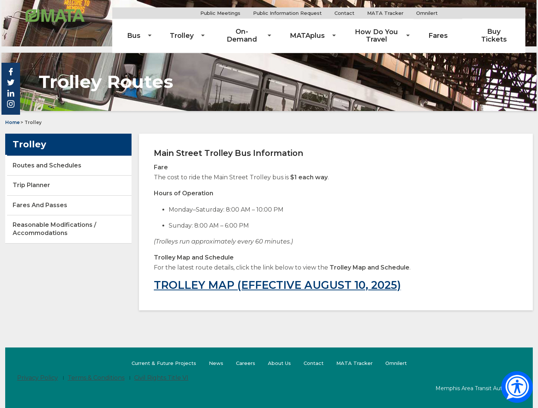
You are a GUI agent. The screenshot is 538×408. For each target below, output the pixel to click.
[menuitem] (170, 30)
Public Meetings (241, 13)
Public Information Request (308, 13)
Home (12, 115)
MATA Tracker (406, 13)
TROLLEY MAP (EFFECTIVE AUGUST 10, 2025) (277, 278)
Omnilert (450, 13)
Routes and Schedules (47, 158)
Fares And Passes (40, 198)
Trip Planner (44, 181)
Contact (365, 13)
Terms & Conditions (96, 371)
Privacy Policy (37, 371)
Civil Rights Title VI (161, 371)
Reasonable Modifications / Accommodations (54, 222)
